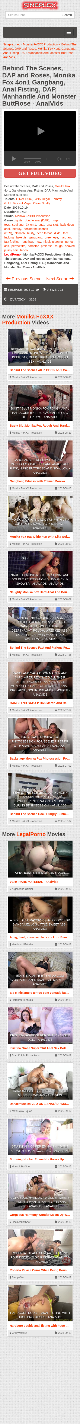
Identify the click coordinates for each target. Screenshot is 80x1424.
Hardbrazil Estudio (21, 944)
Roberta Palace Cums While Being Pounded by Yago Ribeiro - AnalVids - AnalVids (40, 1257)
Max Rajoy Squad (20, 1111)
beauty (16, 229)
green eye (51, 237)
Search (67, 15)
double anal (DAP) (37, 220)
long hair (27, 241)
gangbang (35, 237)
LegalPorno (31, 834)
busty (30, 233)
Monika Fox (62, 186)
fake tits (21, 237)
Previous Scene (24, 278)
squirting (17, 224)
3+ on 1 (31, 224)
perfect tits (18, 246)
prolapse (46, 246)
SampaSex (17, 1277)
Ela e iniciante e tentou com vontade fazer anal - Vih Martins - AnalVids (40, 980)
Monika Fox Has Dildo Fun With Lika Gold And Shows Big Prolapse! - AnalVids (40, 524)
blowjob (20, 233)
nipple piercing (53, 241)
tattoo (24, 250)
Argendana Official (21, 889)
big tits (18, 220)
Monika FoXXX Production (32, 216)
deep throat (44, 233)
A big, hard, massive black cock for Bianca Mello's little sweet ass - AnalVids (40, 924)
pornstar (33, 246)
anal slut (52, 224)
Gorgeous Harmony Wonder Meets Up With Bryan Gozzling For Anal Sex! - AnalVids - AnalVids (40, 1202)
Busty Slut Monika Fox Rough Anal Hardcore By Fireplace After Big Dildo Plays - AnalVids (40, 413)
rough (59, 246)
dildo (57, 233)
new (38, 241)
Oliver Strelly (41, 203)
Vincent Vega (22, 203)
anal (41, 224)
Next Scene (60, 278)
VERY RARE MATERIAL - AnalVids (40, 873)
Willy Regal (42, 199)
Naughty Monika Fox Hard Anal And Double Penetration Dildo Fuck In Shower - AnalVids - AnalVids (40, 579)
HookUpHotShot (20, 1166)
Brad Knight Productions (24, 1055)
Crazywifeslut (18, 1332)
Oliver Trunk (24, 199)
